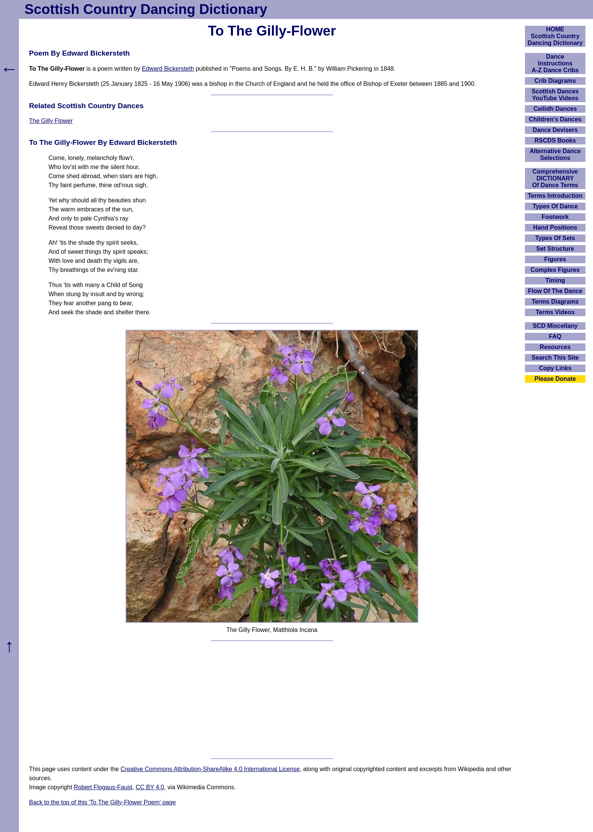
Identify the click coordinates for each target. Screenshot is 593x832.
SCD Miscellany (554, 326)
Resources (555, 347)
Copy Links (555, 368)
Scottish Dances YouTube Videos (555, 94)
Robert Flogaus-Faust (103, 787)
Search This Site (555, 357)
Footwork (555, 217)
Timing (555, 280)
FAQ (555, 336)
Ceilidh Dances (555, 109)
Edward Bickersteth (168, 68)
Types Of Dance (555, 206)
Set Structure (555, 248)
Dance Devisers (554, 130)
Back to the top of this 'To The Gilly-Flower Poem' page (102, 802)
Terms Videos (555, 312)
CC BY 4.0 (150, 787)
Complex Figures (555, 270)
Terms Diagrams (555, 301)
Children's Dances (555, 119)
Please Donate (555, 379)
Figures (555, 259)
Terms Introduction (555, 195)
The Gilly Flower (51, 121)
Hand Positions (555, 227)
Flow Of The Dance (555, 291)
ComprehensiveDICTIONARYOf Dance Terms (555, 178)
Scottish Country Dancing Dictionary (146, 9)
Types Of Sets (555, 238)
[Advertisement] (272, 700)
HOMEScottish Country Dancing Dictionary (555, 36)
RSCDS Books (555, 140)
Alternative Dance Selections (555, 154)
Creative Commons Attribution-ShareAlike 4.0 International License (210, 769)
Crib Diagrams (555, 81)
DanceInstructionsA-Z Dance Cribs (555, 63)
